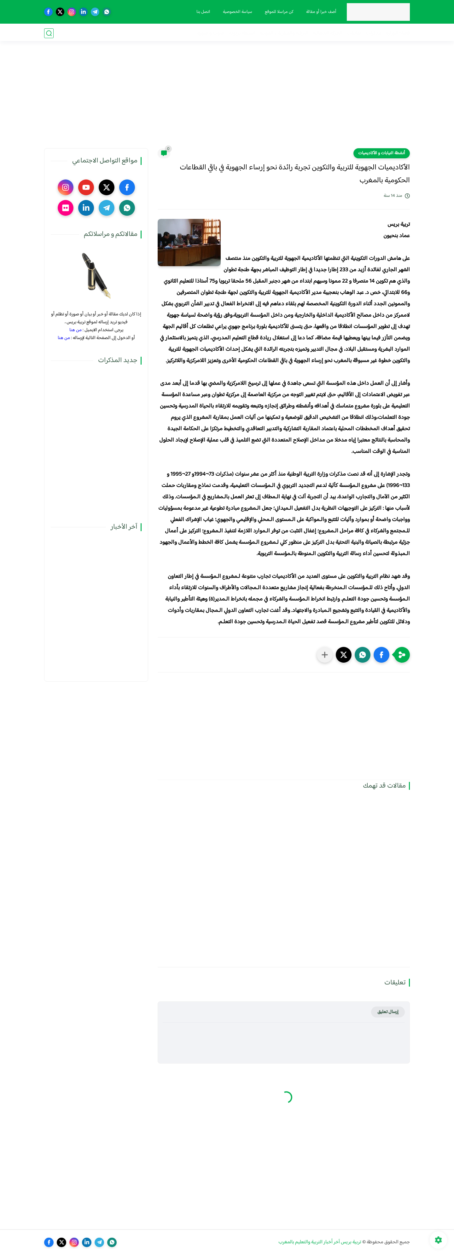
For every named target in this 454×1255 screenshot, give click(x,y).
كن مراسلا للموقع (278, 12)
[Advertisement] (227, 99)
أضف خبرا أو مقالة (321, 12)
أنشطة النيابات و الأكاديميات (381, 153)
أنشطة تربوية (242, 33)
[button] (381, 655)
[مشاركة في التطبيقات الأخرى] (325, 655)
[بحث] (49, 33)
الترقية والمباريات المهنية (283, 33)
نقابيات (354, 33)
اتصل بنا (203, 12)
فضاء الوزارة (398, 33)
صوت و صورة (210, 33)
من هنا (75, 330)
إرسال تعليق (388, 1012)
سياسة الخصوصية (237, 12)
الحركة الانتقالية (327, 33)
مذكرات (373, 33)
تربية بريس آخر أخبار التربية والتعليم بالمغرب (319, 1242)
